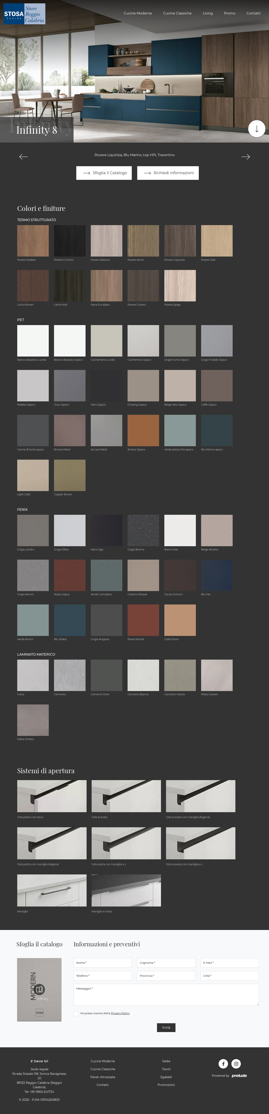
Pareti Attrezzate (102, 1077)
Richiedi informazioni (168, 173)
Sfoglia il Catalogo (104, 173)
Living (208, 13)
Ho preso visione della (105, 1013)
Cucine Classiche (177, 13)
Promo (229, 13)
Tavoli (166, 1069)
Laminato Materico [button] (36, 654)
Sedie (166, 1061)
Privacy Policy (120, 1013)
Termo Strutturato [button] (36, 220)
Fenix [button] (22, 510)
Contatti (254, 13)
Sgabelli (166, 1077)
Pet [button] (20, 320)
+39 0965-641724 (41, 1092)
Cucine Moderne (138, 13)
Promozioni (166, 1085)
